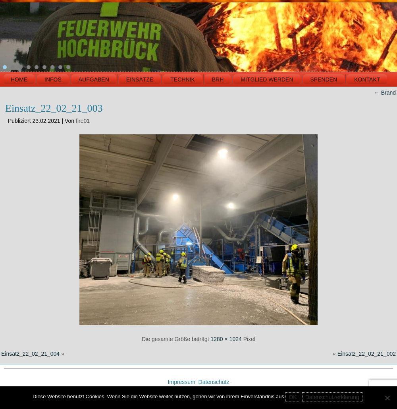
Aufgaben (94, 79)
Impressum (182, 382)
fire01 (83, 121)
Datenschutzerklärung (332, 397)
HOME (19, 79)
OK (293, 397)
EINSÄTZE (139, 79)
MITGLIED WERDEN (267, 79)
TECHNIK (182, 79)
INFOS (53, 79)
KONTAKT (367, 79)
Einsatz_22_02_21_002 (366, 354)
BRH (218, 79)
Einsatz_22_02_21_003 (54, 108)
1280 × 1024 (226, 339)
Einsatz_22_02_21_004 (30, 354)
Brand (385, 92)
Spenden (323, 79)
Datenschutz (213, 382)
